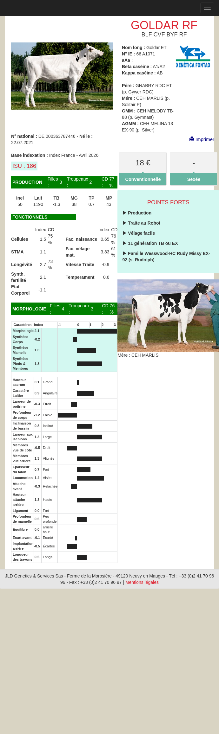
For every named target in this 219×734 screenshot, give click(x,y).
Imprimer (198, 139)
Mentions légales (142, 582)
